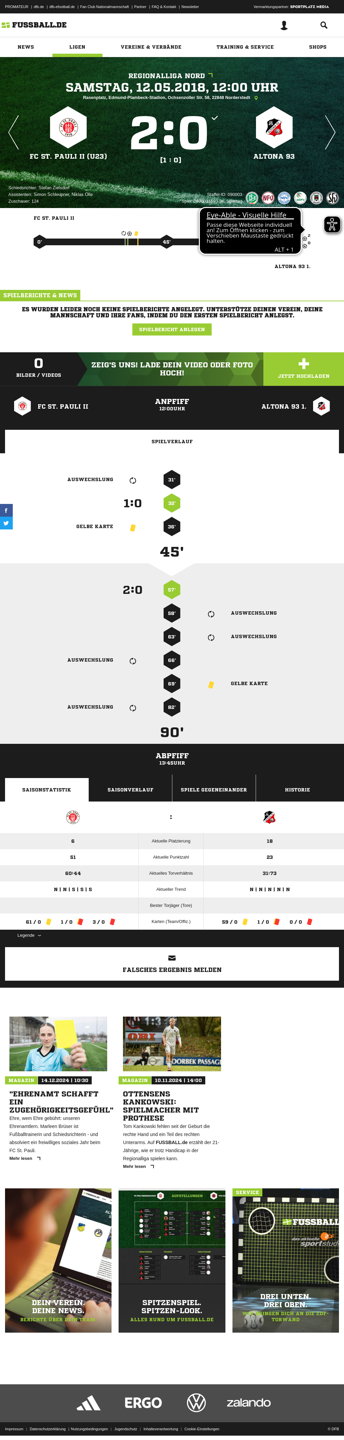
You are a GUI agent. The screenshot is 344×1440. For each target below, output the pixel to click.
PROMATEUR (16, 7)
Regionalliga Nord (172, 76)
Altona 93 (274, 156)
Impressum (14, 1424)
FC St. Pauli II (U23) (68, 156)
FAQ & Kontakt (164, 7)
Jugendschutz (125, 1424)
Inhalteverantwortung (160, 1424)
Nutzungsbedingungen (89, 1424)
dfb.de (39, 7)
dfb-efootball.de (62, 7)
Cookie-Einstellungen (201, 1424)
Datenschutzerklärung (48, 1424)
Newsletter (190, 7)
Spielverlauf (172, 441)
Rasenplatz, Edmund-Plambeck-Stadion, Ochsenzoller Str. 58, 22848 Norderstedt (172, 98)
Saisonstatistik (46, 789)
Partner (140, 7)
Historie (297, 789)
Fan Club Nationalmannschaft (104, 7)
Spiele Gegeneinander (214, 789)
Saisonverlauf (131, 789)
